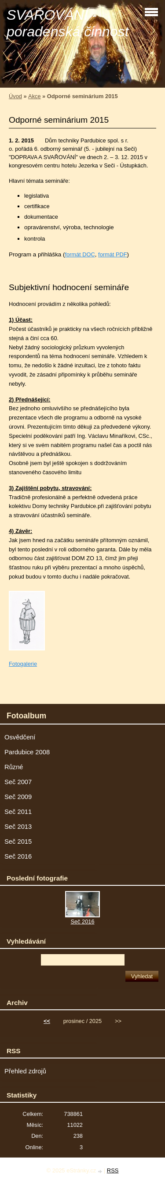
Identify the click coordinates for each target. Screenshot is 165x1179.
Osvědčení (19, 737)
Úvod (15, 96)
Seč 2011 (18, 811)
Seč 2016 (18, 856)
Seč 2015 (18, 841)
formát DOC (80, 254)
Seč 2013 (18, 826)
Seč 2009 (18, 796)
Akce (34, 96)
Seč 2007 (18, 781)
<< (47, 1021)
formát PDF (112, 254)
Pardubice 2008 (27, 752)
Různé (13, 767)
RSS (113, 1170)
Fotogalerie (23, 664)
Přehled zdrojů (25, 1071)
